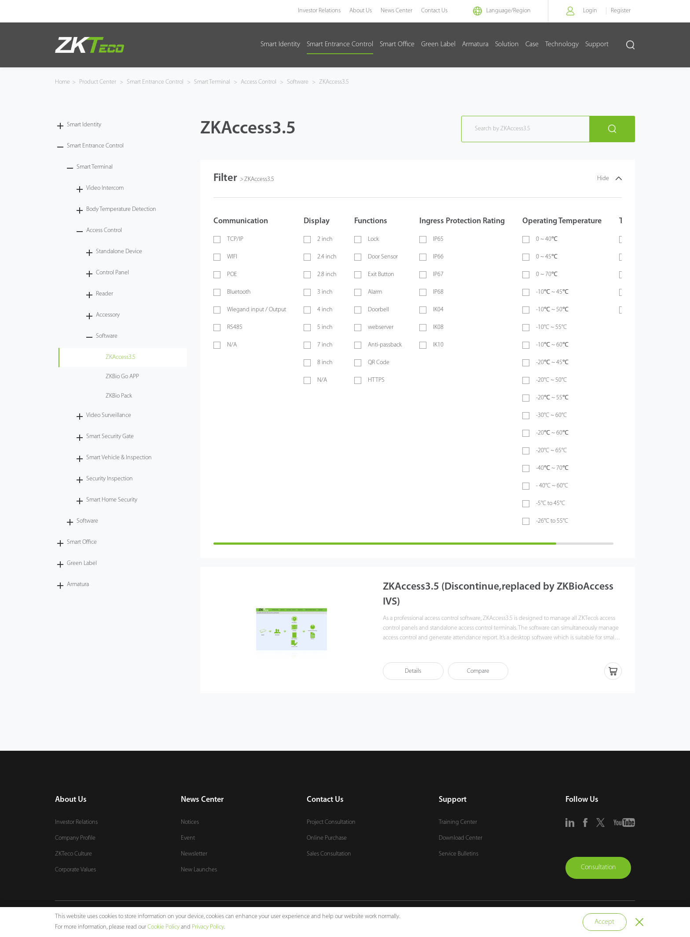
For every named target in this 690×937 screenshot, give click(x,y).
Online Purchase (327, 838)
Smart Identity (280, 44)
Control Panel (112, 272)
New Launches (199, 870)
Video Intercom (105, 188)
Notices (190, 822)
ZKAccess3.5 (333, 82)
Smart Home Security (111, 500)
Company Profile (75, 838)
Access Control (258, 82)
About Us (359, 10)
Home (62, 82)
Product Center (98, 82)
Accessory (108, 315)
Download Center (460, 838)
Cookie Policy (163, 927)
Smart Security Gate (110, 436)
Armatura (475, 44)
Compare (480, 671)
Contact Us (432, 10)
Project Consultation (331, 822)
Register (621, 10)
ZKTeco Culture (73, 854)
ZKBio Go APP (122, 376)
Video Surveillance (108, 415)
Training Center (458, 822)
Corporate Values (75, 870)
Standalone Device (119, 251)
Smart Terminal (212, 82)
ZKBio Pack (119, 396)
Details (414, 671)
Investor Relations (317, 10)
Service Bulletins (458, 854)
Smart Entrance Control (340, 44)
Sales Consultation (329, 854)
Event (188, 838)
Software (298, 82)
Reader (104, 294)
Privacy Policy (208, 927)
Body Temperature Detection (121, 209)
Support (597, 44)
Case (532, 44)
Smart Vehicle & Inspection (119, 457)
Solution (507, 44)
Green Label (438, 44)
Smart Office (397, 44)
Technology (562, 44)
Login (590, 10)
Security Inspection (109, 479)
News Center (395, 10)
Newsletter (194, 854)
